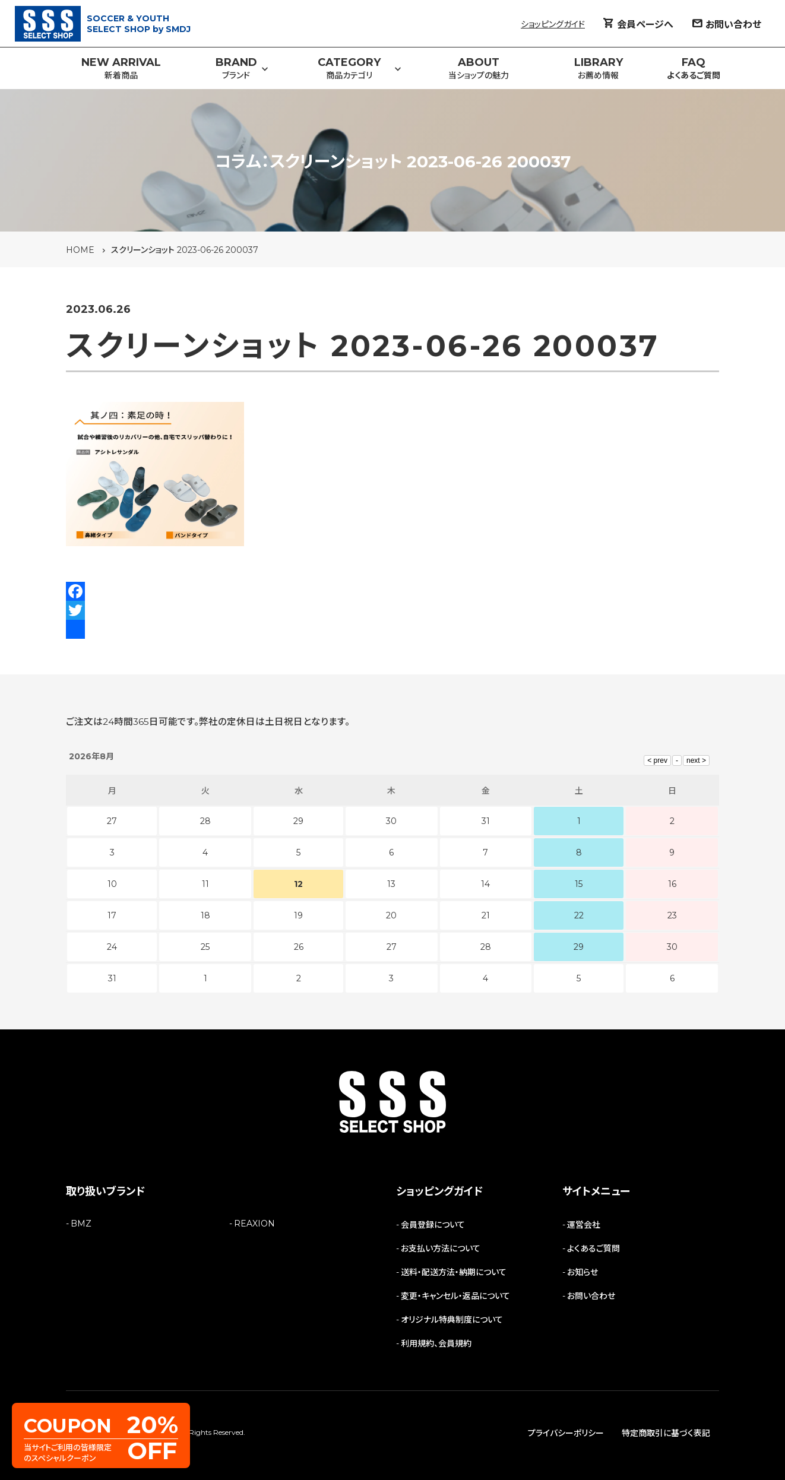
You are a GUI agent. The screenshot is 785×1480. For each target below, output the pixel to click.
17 (111, 915)
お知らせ (582, 1272)
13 (391, 884)
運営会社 (583, 1224)
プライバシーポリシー (566, 1433)
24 (112, 947)
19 (298, 915)
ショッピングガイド (553, 24)
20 (391, 915)
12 (298, 884)
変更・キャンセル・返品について (455, 1296)
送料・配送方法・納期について (454, 1272)
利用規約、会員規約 (436, 1343)
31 (112, 978)
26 (298, 947)
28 (485, 947)
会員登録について (433, 1224)
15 (579, 884)
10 (112, 884)
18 (205, 915)
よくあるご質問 (593, 1248)
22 (579, 915)
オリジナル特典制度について (452, 1319)
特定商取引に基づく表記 (666, 1433)
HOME (80, 250)
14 (485, 884)
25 (205, 947)
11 (205, 884)
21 (486, 915)
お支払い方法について (440, 1248)
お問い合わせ (591, 1296)
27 (392, 947)
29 (579, 947)
